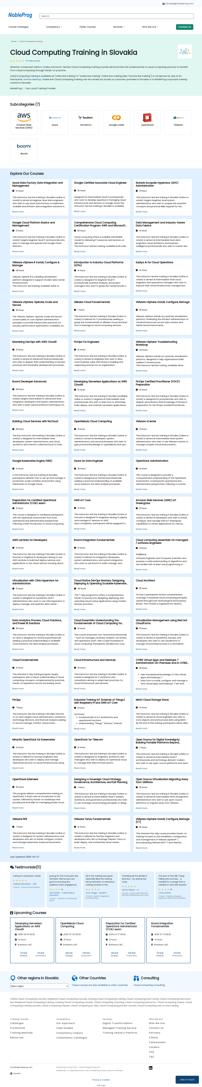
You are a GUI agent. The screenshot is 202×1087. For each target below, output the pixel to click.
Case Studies (64, 1028)
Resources (17, 1037)
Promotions (17, 1028)
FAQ (151, 1052)
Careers (154, 1047)
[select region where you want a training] (39, 986)
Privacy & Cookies (101, 1079)
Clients (153, 1037)
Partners (154, 1032)
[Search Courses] (117, 16)
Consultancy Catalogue (71, 1037)
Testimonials (157, 1042)
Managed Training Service (119, 1028)
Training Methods (21, 1032)
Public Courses (88, 27)
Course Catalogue (18, 27)
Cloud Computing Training (31, 41)
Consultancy (53, 27)
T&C (151, 1056)
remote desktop (32, 79)
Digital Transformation (117, 1023)
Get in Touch (187, 1079)
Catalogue (17, 1023)
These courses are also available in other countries (100, 985)
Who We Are (149, 27)
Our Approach (65, 1023)
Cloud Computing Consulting (149, 985)
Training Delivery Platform (120, 1032)
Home (13, 41)
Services (118, 27)
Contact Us (184, 27)
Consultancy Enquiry (69, 1033)
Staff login (101, 1085)
